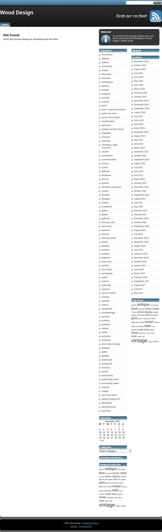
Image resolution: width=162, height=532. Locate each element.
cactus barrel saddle (111, 117)
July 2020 (138, 234)
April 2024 (138, 124)
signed (119, 494)
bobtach (105, 90)
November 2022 (141, 152)
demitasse (106, 175)
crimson (105, 163)
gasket (105, 210)
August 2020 (139, 230)
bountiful (105, 98)
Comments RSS (85, 526)
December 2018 (141, 258)
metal (109, 487)
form (119, 479)
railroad (105, 328)
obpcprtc (105, 301)
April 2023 (138, 144)
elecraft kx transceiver (112, 187)
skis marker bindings (111, 344)
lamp (121, 483)
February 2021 (140, 210)
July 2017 (138, 289)
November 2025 (141, 61)
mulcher (105, 281)
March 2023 (139, 148)
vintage (105, 391)
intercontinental (108, 238)
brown (116, 473)
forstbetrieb (107, 206)
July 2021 (138, 203)
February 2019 (140, 254)
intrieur (105, 242)
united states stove (110, 379)
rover (121, 491)
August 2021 (139, 199)
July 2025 (138, 73)
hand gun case (108, 222)
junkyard (105, 254)
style (101, 500)
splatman (106, 348)
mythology (106, 285)
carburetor (106, 125)
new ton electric (109, 293)
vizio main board (109, 395)
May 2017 (138, 293)
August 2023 (139, 136)
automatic (106, 78)
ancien (101, 469)
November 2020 (141, 218)
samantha (106, 336)
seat (114, 493)
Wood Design (16, 12)
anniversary (107, 66)
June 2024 (139, 120)
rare (115, 490)
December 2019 (141, 238)
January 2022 (140, 183)
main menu (107, 261)
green (107, 483)
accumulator (107, 54)
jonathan (105, 250)
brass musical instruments (113, 109)
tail (111, 501)
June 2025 (139, 77)
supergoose (107, 364)
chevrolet (106, 137)
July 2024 (138, 116)
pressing (105, 320)
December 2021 (141, 187)
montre (124, 487)
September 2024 (141, 108)
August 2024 (139, 112)
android (105, 62)
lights (101, 487)
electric (102, 479)
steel (120, 497)
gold (102, 482)
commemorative (109, 159)
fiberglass (106, 199)
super (107, 501)
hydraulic (106, 230)
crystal (105, 167)
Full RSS (73, 526)
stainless (110, 497)
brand (104, 105)
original (105, 305)
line (105, 487)
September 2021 (141, 195)
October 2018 (140, 261)
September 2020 (141, 226)
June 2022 (139, 171)
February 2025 (140, 93)
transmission (107, 375)
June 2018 (139, 269)
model (104, 277)
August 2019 (139, 246)
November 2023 (141, 132)
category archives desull (113, 129)
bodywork (106, 94)
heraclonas (107, 226)
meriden (105, 265)
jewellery (106, 246)
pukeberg (106, 324)
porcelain (106, 316)
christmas (106, 141)
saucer (101, 494)
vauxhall (105, 387)
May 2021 (138, 206)
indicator (105, 234)
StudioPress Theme (90, 523)
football (105, 203)
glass (124, 479)
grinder (105, 214)
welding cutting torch (111, 399)
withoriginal (107, 403)
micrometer (107, 269)
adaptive (105, 58)
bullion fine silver (109, 113)
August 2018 (139, 265)
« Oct (101, 440)
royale (104, 332)
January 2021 (140, 214)
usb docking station (110, 383)
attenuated (106, 74)
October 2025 (140, 65)
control (101, 477)
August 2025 (139, 69)
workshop (106, 411)
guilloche (106, 218)
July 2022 (138, 167)
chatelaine (106, 133)
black (123, 469)
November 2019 (141, 242)
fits (115, 479)
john (117, 483)
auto (119, 469)
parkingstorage (108, 312)
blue (102, 473)
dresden (105, 183)
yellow (123, 506)
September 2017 (141, 281)
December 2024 (141, 101)
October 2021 (140, 191)
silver (102, 497)
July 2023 (138, 140)
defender (106, 171)
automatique (107, 82)
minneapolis (107, 273)
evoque (105, 191)
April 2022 (138, 175)
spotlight (105, 356)
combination (107, 155)
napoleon (106, 289)
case (123, 473)
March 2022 (139, 179)
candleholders (108, 121)
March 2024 (139, 128)
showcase (106, 340)
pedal (101, 491)
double (123, 477)
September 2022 (141, 159)
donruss (105, 179)
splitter (105, 352)
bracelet (105, 102)
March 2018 (139, 273)
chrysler (105, 152)
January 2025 (140, 97)
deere (108, 476)
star (115, 497)
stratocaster (107, 360)
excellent (106, 195)
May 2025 (138, 81)
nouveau (105, 297)
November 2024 (141, 104)
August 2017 (139, 285)
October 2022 (140, 155)
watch (118, 506)
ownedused (107, 309)
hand (113, 483)
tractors (105, 371)
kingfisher (106, 258)
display (116, 476)
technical (106, 367)
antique (105, 70)
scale (108, 493)
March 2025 (139, 89)
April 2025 (138, 85)
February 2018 (140, 277)
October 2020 (140, 222)
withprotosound (108, 407)
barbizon (105, 86)
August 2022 (139, 163)
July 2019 (138, 250)
